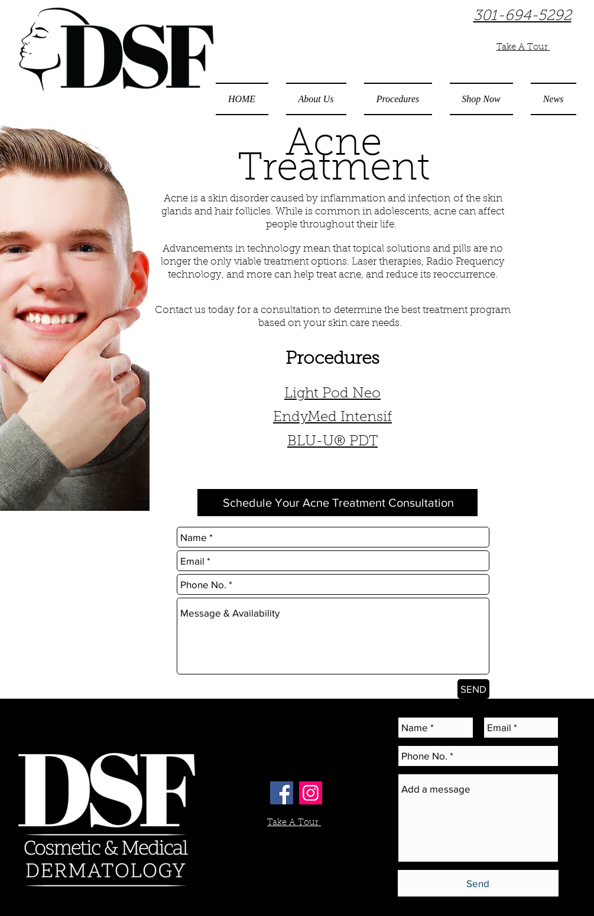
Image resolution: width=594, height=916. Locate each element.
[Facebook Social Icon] (281, 792)
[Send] (478, 883)
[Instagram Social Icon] (310, 792)
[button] (316, 99)
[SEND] (473, 689)
